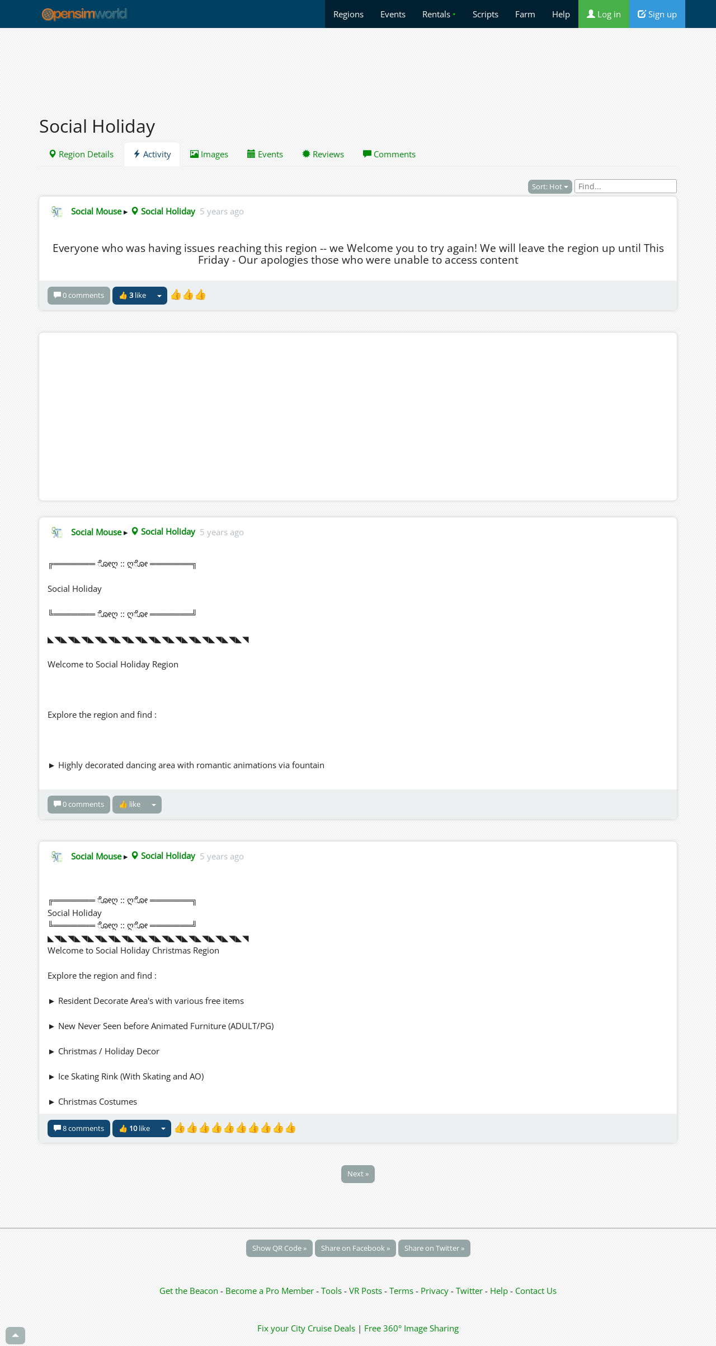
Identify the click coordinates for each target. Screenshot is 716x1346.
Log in (604, 14)
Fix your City (281, 1328)
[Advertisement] (358, 65)
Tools (332, 1290)
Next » (358, 1174)
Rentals (439, 14)
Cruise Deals (331, 1328)
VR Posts (366, 1290)
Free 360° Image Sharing (411, 1328)
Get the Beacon (188, 1290)
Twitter (469, 1290)
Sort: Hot (550, 186)
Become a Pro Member (270, 1290)
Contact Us (536, 1290)
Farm (525, 14)
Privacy (435, 1290)
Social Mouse (96, 211)
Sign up (657, 14)
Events (393, 14)
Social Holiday (162, 211)
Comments (389, 154)
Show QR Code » (279, 1248)
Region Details (81, 154)
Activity (152, 154)
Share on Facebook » (355, 1248)
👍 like (132, 295)
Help (561, 14)
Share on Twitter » (434, 1248)
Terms (402, 1290)
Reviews (323, 154)
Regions (348, 14)
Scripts (485, 14)
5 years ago (222, 211)
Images (209, 154)
